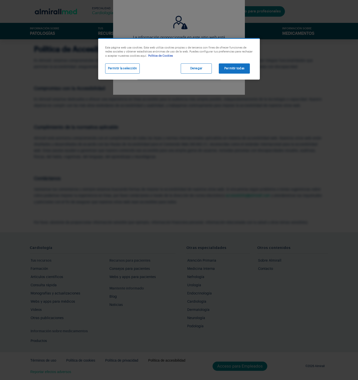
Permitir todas (234, 68)
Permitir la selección (122, 68)
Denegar (196, 68)
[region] (179, 59)
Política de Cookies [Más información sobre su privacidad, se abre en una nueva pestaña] (160, 55)
